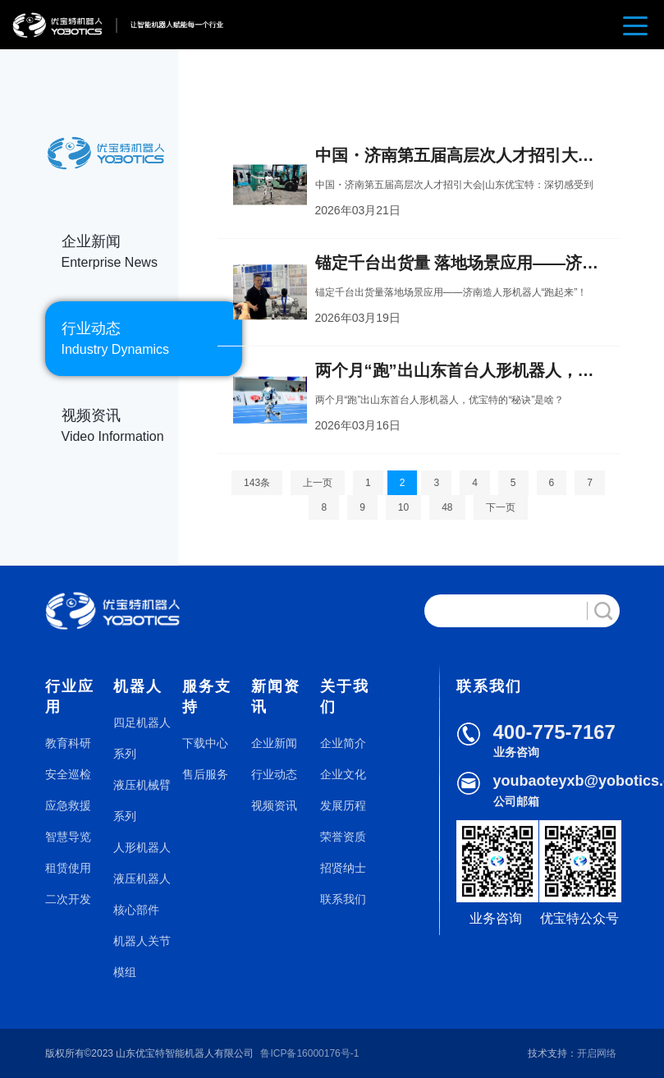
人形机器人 (142, 847)
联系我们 (343, 899)
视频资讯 (274, 805)
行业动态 (274, 774)
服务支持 (206, 696)
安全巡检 (68, 774)
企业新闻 (274, 743)
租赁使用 (68, 867)
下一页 (500, 507)
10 (403, 507)
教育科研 (68, 743)
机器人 (138, 686)
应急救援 (68, 805)
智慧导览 (68, 836)
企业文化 (343, 774)
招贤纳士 (343, 867)
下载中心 (205, 743)
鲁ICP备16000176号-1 (309, 1053)
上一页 (317, 483)
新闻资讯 (275, 696)
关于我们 (344, 696)
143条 (257, 483)
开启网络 (596, 1053)
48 (447, 507)
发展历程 (343, 805)
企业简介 (343, 743)
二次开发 (68, 899)
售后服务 (205, 774)
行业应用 (69, 696)
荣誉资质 (343, 836)
